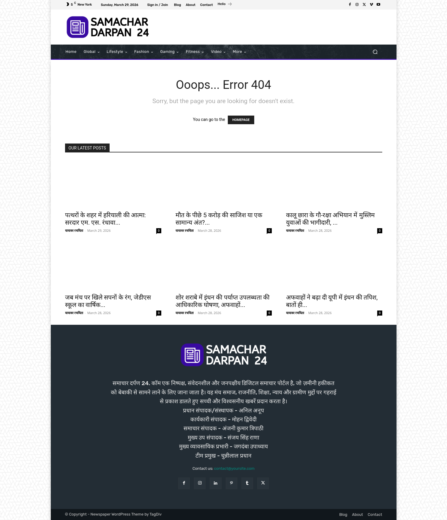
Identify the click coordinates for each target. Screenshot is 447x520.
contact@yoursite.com (234, 468)
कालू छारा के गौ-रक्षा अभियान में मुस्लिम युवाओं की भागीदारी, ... (330, 219)
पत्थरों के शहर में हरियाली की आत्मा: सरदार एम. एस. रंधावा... (105, 219)
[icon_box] (225, 4)
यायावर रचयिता (74, 230)
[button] (375, 52)
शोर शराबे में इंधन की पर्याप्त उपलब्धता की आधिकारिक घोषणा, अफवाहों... (222, 301)
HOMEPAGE (240, 120)
